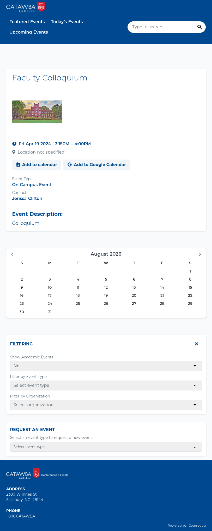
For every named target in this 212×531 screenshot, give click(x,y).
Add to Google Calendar (97, 164)
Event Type (22, 178)
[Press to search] (199, 27)
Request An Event (32, 429)
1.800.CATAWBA (20, 516)
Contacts (20, 192)
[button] (13, 254)
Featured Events (27, 21)
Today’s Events (67, 21)
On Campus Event (32, 184)
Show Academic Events (31, 357)
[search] (167, 27)
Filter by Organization (30, 396)
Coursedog (197, 525)
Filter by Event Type (28, 376)
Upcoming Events (28, 32)
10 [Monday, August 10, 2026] (50, 287)
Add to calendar (36, 164)
